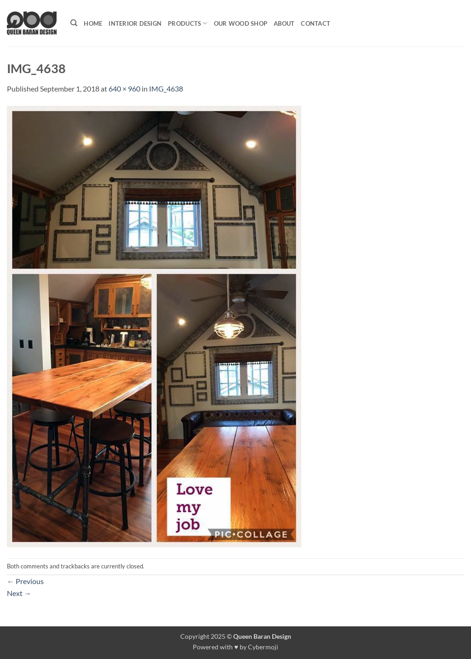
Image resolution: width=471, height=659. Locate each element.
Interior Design (135, 23)
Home (93, 23)
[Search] (73, 23)
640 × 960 (124, 88)
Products (187, 23)
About (284, 23)
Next (19, 593)
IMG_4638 (166, 88)
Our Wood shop (240, 23)
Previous (25, 581)
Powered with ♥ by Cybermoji (235, 647)
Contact (315, 23)
